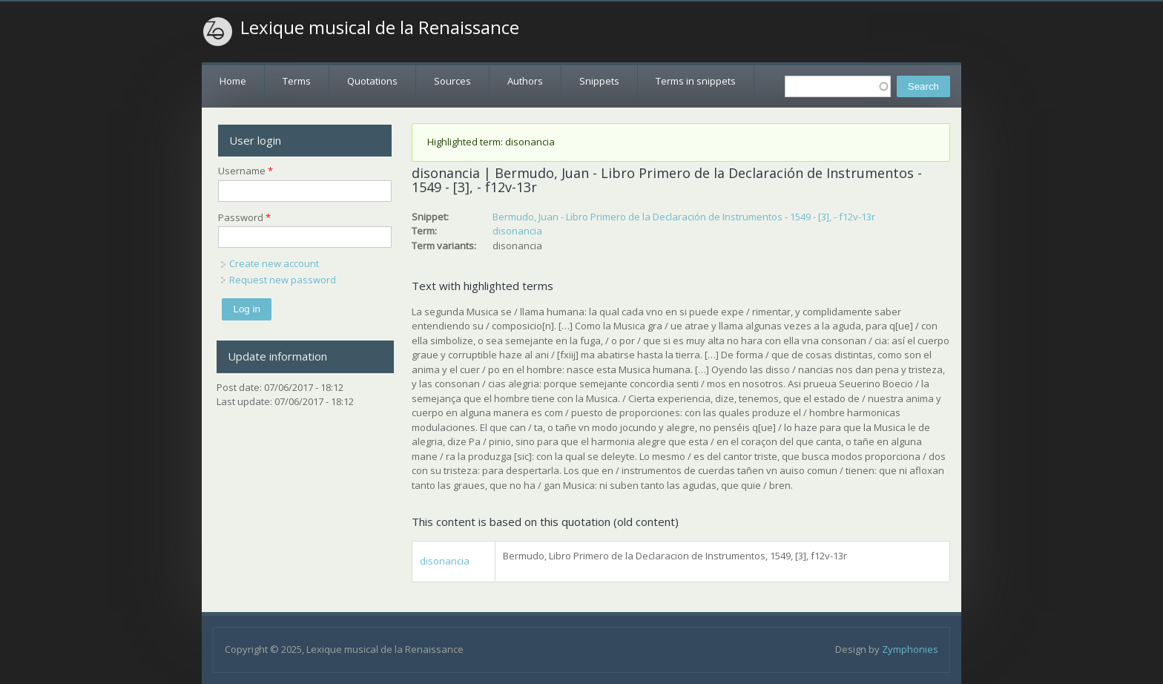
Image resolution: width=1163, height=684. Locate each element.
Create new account (274, 263)
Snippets (599, 81)
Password (244, 217)
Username (245, 170)
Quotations (372, 81)
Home (233, 81)
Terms (297, 81)
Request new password (282, 279)
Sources (452, 81)
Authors (525, 81)
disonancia (517, 230)
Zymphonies (910, 649)
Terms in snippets (696, 81)
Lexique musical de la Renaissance (379, 27)
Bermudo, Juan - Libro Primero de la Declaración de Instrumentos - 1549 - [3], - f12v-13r (683, 216)
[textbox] (838, 86)
